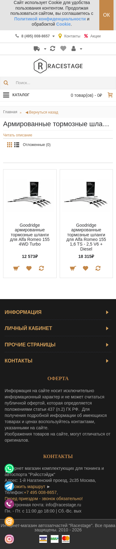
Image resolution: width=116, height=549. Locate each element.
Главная (10, 112)
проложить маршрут (25, 486)
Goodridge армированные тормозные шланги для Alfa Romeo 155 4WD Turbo (29, 235)
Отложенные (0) (37, 145)
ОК (106, 15)
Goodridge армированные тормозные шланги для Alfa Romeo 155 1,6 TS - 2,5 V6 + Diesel (86, 237)
